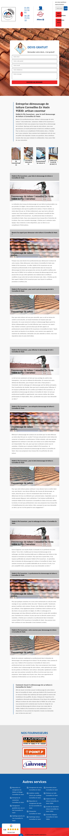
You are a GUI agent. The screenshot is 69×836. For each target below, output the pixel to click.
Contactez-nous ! (59, 22)
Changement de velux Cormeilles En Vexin (35, 789)
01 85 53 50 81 (26, 10)
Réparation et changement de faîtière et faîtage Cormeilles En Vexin (18, 791)
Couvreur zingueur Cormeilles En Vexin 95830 (52, 817)
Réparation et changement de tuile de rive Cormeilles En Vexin (35, 804)
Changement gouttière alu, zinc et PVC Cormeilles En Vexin (18, 809)
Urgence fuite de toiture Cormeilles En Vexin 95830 (52, 801)
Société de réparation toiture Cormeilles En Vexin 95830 (52, 809)
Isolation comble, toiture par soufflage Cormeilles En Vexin (35, 795)
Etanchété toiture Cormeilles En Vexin (52, 789)
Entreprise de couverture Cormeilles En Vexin (18, 800)
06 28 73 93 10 (26, 18)
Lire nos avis (11, 832)
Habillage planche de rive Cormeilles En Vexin (18, 818)
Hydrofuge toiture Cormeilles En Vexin (35, 818)
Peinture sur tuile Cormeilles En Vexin (52, 794)
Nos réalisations (59, 14)
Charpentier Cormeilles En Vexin (35, 812)
